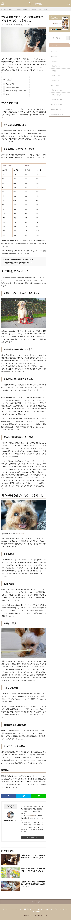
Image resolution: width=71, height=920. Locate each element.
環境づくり (20, 25)
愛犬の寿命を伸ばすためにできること (15, 90)
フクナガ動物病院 (30, 815)
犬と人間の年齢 (9, 83)
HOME (4, 9)
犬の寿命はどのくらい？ (11, 87)
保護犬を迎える (56, 109)
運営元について (29, 909)
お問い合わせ (35, 911)
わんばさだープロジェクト (43, 909)
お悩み (56, 71)
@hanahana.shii (19, 533)
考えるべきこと (58, 90)
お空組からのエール (58, 114)
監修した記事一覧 (32, 837)
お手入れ (56, 80)
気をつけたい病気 (57, 104)
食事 (55, 61)
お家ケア (11, 9)
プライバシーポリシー (59, 909)
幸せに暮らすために (58, 85)
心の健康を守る (58, 95)
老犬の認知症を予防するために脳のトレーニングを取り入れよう (33, 869)
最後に (6, 94)
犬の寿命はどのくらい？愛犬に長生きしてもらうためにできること (33, 9)
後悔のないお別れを (60, 100)
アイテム (55, 52)
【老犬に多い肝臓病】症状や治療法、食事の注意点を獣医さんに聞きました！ (33, 884)
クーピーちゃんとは (16, 909)
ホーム (7, 909)
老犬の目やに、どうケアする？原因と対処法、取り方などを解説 (33, 856)
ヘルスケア (26, 25)
